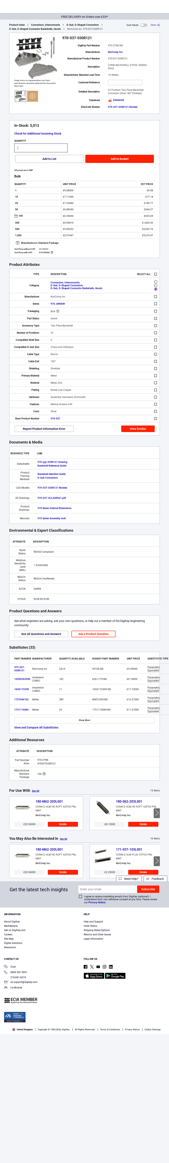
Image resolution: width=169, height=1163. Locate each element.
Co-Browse (13, 988)
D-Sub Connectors (48, 477)
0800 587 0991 (15, 973)
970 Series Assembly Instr (52, 518)
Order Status (90, 926)
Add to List (49, 158)
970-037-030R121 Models (123, 107)
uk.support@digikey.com (21, 982)
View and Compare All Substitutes (36, 727)
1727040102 (21, 699)
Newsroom (10, 947)
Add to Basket (120, 158)
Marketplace (11, 926)
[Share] (155, 25)
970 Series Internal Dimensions (54, 508)
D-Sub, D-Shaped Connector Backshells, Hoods (35, 29)
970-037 (55, 418)
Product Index (17, 24)
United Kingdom (22, 1029)
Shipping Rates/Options (97, 930)
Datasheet (116, 100)
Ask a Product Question (93, 634)
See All (35, 791)
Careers (8, 934)
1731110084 (21, 709)
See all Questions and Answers (41, 634)
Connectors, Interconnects (45, 24)
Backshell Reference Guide (52, 465)
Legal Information (93, 938)
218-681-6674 (15, 977)
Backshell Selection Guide (52, 474)
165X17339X (21, 689)
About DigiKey (12, 921)
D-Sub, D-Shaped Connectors (83, 24)
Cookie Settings (153, 1029)
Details (63, 824)
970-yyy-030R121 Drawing (52, 462)
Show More (84, 720)
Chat (10, 967)
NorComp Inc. (115, 52)
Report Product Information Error (44, 428)
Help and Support (93, 921)
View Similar (138, 428)
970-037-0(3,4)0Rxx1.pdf (52, 498)
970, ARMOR (58, 303)
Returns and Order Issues (97, 934)
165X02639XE (22, 679)
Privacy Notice (97, 902)
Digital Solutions (13, 943)
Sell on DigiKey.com (15, 930)
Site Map (9, 938)
